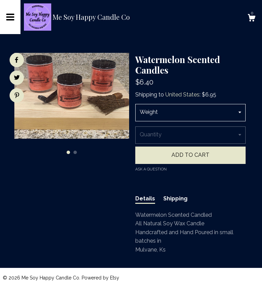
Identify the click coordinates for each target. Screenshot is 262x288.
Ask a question (151, 169)
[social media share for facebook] (16, 60)
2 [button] (75, 152)
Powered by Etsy (100, 278)
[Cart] (251, 19)
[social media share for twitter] (17, 78)
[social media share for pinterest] (17, 96)
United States (182, 94)
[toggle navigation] (10, 17)
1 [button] (68, 152)
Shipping (175, 198)
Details (145, 198)
